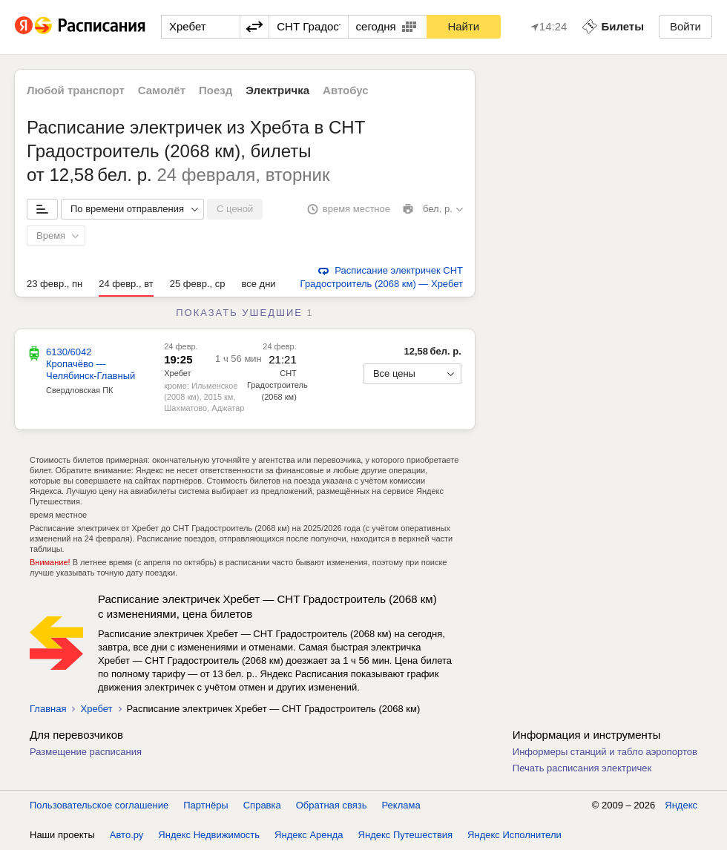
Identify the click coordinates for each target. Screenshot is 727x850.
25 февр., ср (198, 283)
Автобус (346, 90)
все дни (258, 283)
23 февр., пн (54, 283)
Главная (48, 708)
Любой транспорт (76, 90)
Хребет (177, 373)
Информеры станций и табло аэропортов (605, 751)
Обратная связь (331, 805)
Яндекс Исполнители (514, 834)
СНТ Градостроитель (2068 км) (277, 385)
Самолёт (161, 90)
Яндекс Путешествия (405, 834)
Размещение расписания (86, 751)
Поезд (215, 90)
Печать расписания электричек (582, 768)
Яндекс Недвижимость (209, 834)
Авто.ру (127, 834)
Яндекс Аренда (308, 834)
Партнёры (205, 805)
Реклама (401, 805)
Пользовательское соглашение (99, 805)
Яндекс (681, 805)
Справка (262, 805)
